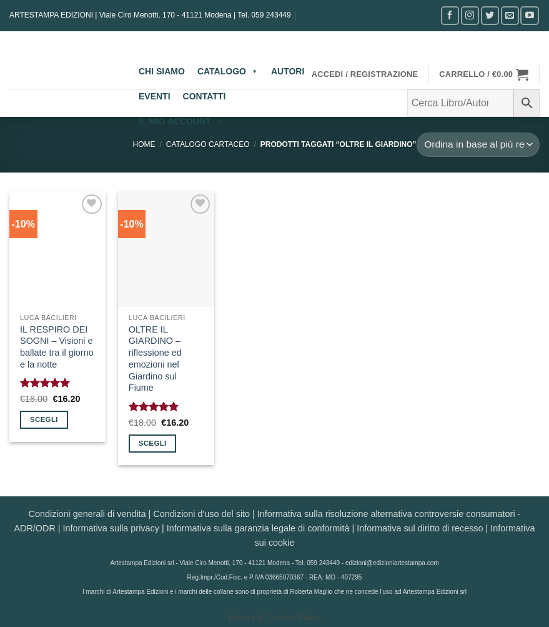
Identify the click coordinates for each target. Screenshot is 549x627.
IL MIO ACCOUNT (181, 121)
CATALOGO (228, 71)
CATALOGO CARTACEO (208, 144)
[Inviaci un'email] (510, 15)
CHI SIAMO (162, 71)
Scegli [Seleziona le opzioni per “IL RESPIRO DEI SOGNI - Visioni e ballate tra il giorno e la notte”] (44, 419)
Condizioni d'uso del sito (201, 514)
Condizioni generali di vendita (87, 514)
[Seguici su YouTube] (529, 15)
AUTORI (287, 71)
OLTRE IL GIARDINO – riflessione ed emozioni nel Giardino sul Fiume (155, 358)
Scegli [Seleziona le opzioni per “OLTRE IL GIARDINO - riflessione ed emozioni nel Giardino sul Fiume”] (153, 443)
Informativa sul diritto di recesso (420, 528)
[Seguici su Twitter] (490, 15)
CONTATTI (204, 96)
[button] (365, 74)
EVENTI (155, 96)
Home (144, 144)
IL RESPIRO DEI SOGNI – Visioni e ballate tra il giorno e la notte (57, 346)
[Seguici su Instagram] (470, 15)
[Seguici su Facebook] (450, 15)
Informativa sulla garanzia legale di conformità (258, 528)
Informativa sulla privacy (111, 528)
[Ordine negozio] (478, 145)
